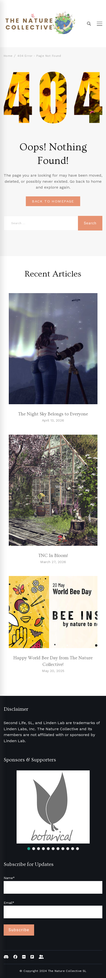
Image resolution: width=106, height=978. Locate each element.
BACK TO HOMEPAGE (53, 201)
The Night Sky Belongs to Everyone (53, 414)
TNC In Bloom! (53, 555)
